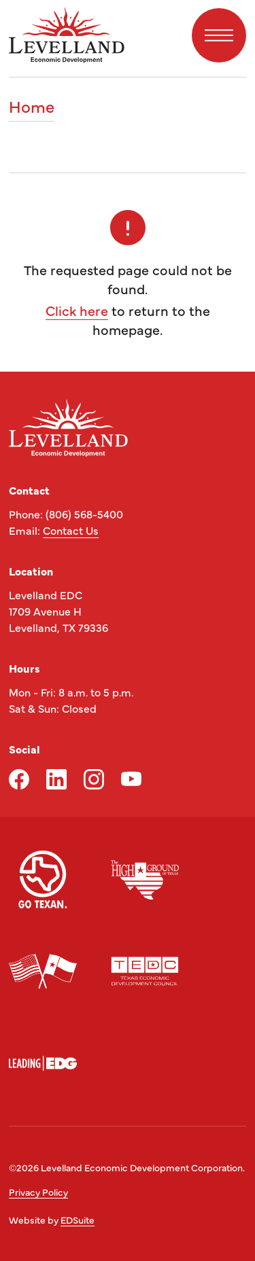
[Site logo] (66, 35)
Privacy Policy (38, 1191)
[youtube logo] (131, 779)
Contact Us (71, 529)
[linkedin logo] (56, 779)
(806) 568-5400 (84, 513)
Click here (77, 310)
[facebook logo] (19, 779)
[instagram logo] (94, 779)
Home (31, 107)
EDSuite (78, 1219)
